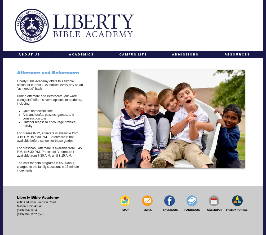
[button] (29, 54)
